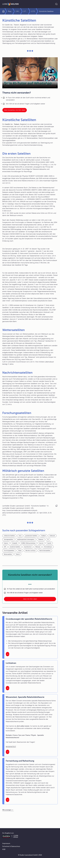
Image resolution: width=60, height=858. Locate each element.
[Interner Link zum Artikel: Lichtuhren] (7, 688)
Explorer (6, 543)
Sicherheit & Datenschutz (11, 846)
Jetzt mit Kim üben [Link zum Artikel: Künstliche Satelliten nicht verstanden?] (30, 599)
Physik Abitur (11, 11)
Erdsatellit (14, 543)
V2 (48, 539)
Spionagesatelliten (8, 539)
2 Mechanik (22, 11)
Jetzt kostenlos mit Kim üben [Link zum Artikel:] (14, 110)
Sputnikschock (28, 546)
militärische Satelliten (9, 535)
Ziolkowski (52, 535)
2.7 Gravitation (30, 11)
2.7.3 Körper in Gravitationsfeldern (37, 11)
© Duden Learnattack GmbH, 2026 (30, 855)
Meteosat (37, 546)
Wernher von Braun (30, 550)
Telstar (20, 550)
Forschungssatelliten (9, 550)
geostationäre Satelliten (31, 535)
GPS (5, 546)
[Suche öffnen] (56, 4)
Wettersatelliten (8, 554)
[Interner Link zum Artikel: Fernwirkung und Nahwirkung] (7, 800)
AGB (3, 849)
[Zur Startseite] (10, 4)
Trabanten (40, 539)
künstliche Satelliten (15, 546)
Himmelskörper (48, 546)
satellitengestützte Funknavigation (25, 539)
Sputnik (49, 543)
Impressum (6, 843)
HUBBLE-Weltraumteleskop (28, 543)
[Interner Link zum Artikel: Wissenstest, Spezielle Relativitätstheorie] (7, 752)
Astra (20, 535)
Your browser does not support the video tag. (30, 72)
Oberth (18, 554)
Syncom (41, 543)
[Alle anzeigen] (8, 810)
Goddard (43, 535)
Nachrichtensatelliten (44, 550)
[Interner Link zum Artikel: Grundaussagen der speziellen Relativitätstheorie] (7, 654)
